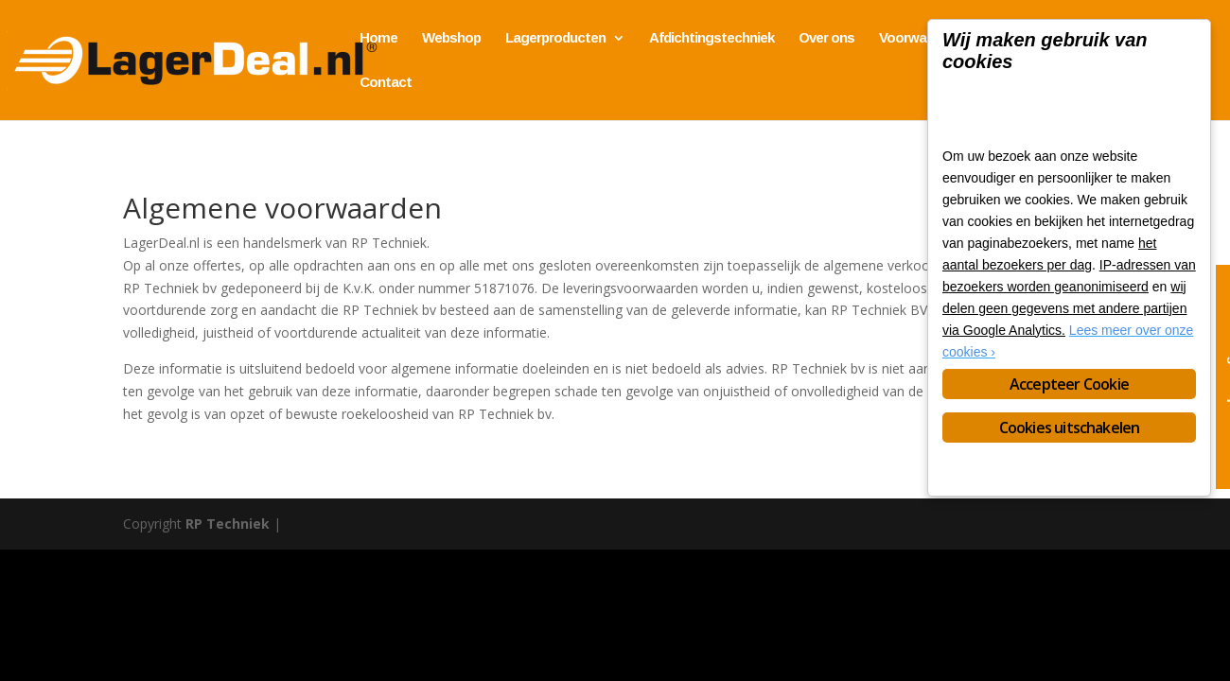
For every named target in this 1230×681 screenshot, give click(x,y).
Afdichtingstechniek (711, 38)
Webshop (451, 38)
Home (378, 38)
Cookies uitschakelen (1069, 427)
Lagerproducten (555, 38)
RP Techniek (227, 524)
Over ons (826, 38)
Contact (386, 83)
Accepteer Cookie (1069, 384)
